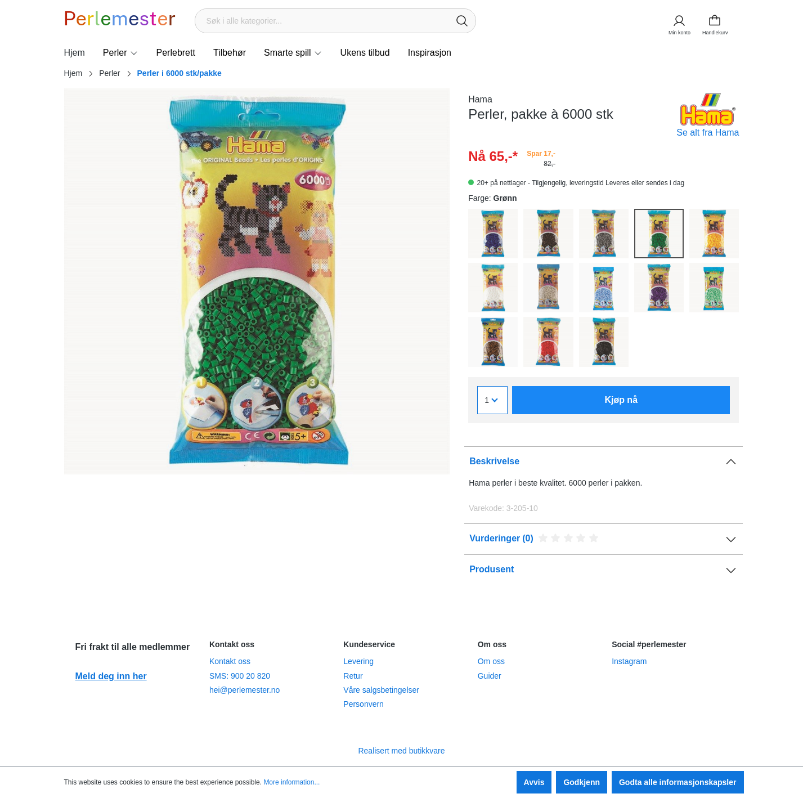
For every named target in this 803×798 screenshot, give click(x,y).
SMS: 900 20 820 (239, 675)
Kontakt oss (229, 661)
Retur (352, 675)
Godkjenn (581, 782)
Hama (480, 99)
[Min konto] (679, 21)
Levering (358, 661)
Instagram (629, 661)
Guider (489, 675)
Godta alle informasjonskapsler (678, 782)
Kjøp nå (621, 400)
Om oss (491, 661)
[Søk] (461, 21)
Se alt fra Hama (707, 132)
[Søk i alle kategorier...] (322, 21)
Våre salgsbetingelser (381, 689)
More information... (291, 782)
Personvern (363, 704)
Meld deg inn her (111, 676)
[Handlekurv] (718, 21)
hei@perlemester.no (244, 689)
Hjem (73, 73)
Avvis (534, 782)
